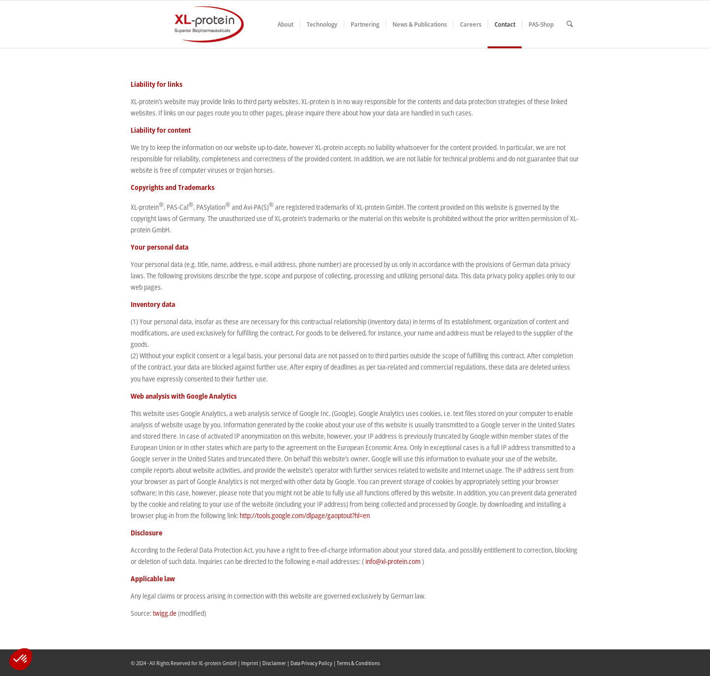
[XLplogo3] (188, 24)
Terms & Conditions (358, 663)
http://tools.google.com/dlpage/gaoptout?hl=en (305, 515)
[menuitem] (285, 24)
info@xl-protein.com (393, 561)
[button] (21, 659)
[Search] (569, 24)
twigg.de (164, 613)
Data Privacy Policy (311, 663)
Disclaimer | (276, 663)
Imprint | (251, 663)
